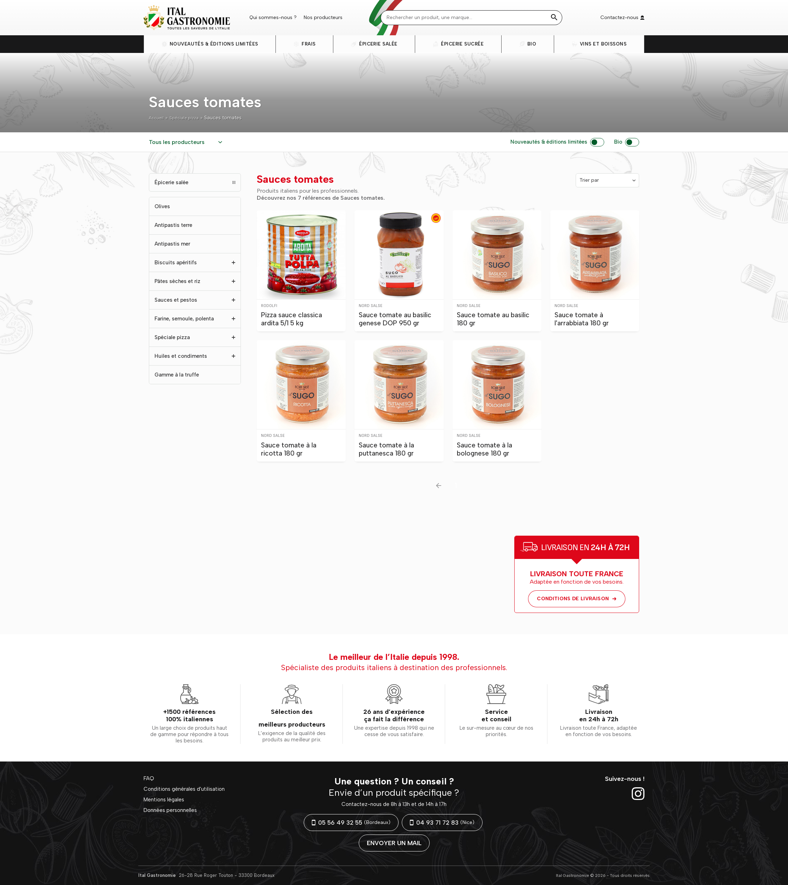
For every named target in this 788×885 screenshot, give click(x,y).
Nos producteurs (323, 17)
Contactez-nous (622, 17)
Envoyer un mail (394, 843)
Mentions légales (163, 798)
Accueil (157, 117)
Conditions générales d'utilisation (182, 788)
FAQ (148, 778)
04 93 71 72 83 (442, 822)
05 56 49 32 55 (351, 822)
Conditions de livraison (576, 599)
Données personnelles (169, 808)
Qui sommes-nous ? (273, 17)
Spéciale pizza (187, 117)
